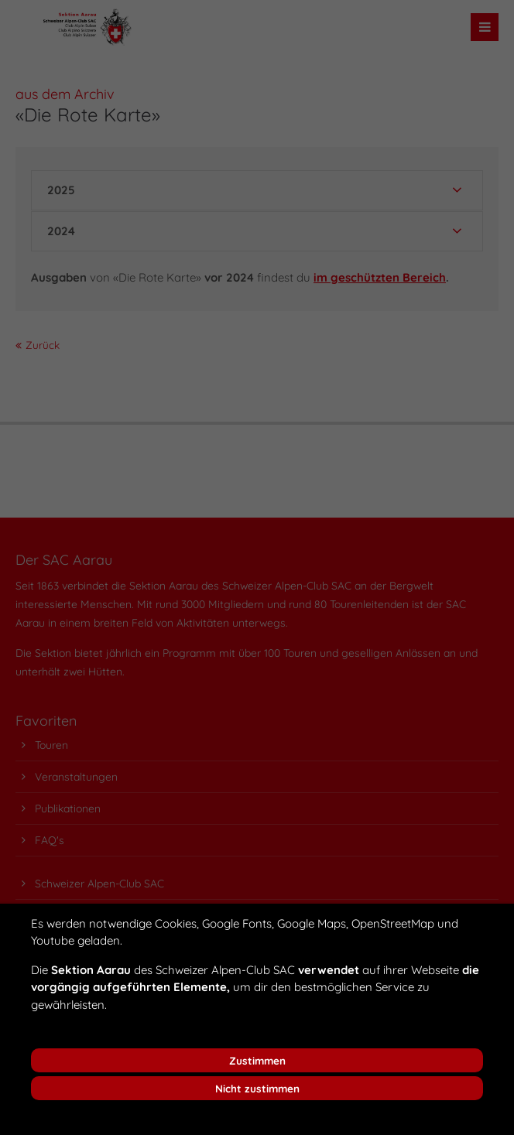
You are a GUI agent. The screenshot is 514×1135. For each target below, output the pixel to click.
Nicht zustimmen (257, 1088)
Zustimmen (257, 1060)
